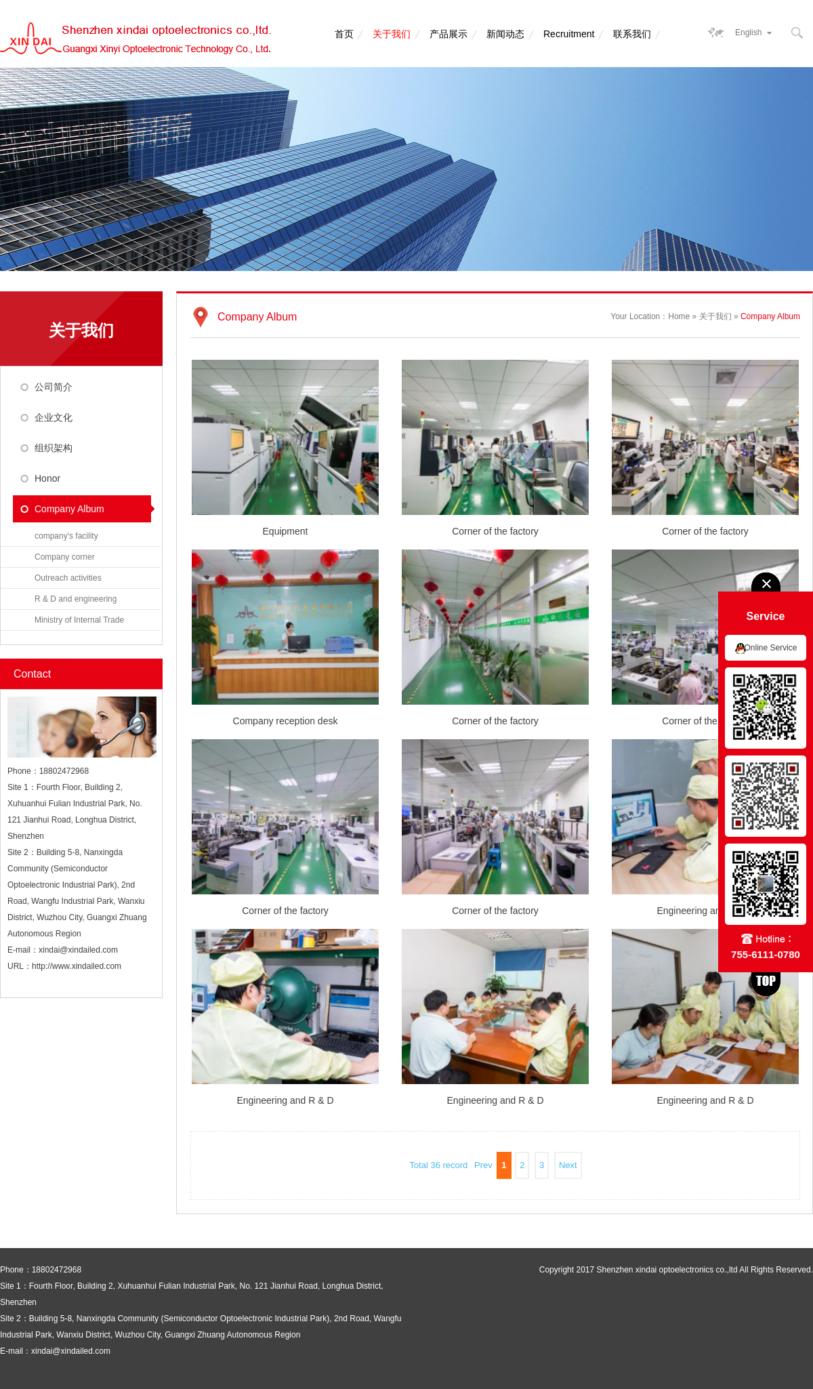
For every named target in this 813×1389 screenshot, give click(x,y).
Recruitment (568, 33)
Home (679, 316)
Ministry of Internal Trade (79, 620)
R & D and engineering (76, 599)
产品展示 (448, 33)
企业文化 (53, 417)
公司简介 (53, 386)
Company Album (69, 508)
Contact (32, 674)
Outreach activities (68, 578)
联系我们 (632, 33)
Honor (47, 478)
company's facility (66, 536)
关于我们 (392, 33)
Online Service (770, 647)
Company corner (65, 557)
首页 (344, 33)
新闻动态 (505, 33)
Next (568, 1165)
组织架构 (53, 447)
